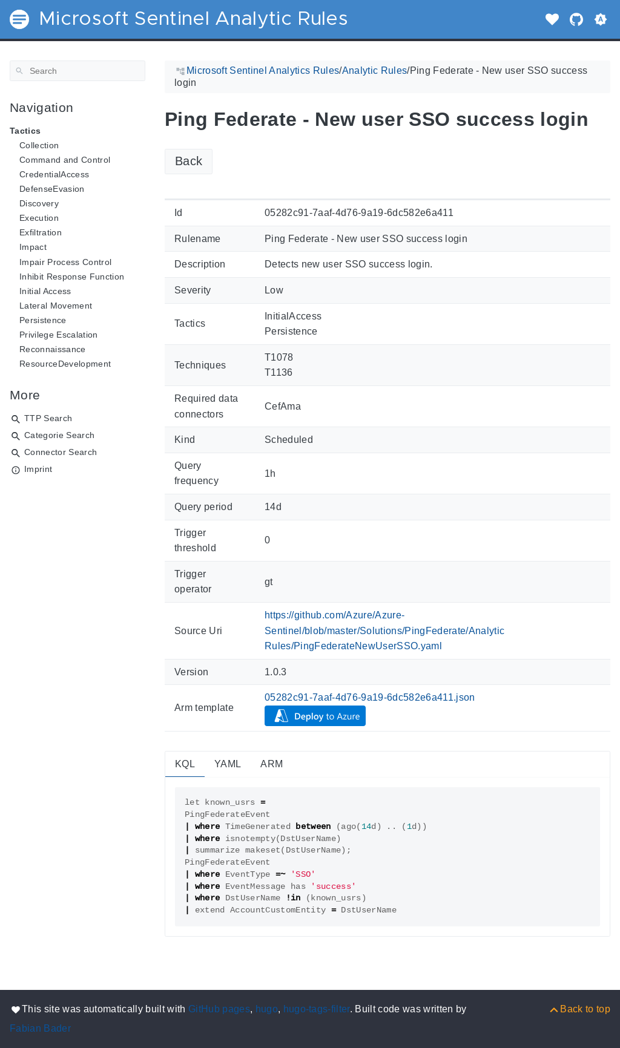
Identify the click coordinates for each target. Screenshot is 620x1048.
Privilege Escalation (58, 334)
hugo (267, 1009)
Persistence (43, 320)
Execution (39, 218)
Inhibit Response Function (71, 276)
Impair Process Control (65, 262)
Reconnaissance (52, 349)
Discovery (39, 203)
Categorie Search (59, 435)
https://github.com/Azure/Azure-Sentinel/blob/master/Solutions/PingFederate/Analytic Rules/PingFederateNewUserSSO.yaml (384, 630)
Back (188, 161)
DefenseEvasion (52, 189)
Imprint (38, 469)
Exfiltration (40, 232)
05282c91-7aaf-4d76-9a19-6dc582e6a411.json (370, 697)
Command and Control (64, 160)
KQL (185, 764)
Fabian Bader (40, 1028)
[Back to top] (579, 1009)
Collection (39, 145)
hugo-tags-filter (316, 1009)
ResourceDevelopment (65, 363)
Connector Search (60, 452)
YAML (227, 764)
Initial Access (45, 291)
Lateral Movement (55, 305)
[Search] (77, 71)
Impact (33, 247)
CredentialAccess (54, 174)
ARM (271, 764)
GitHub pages (219, 1009)
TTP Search (48, 418)
